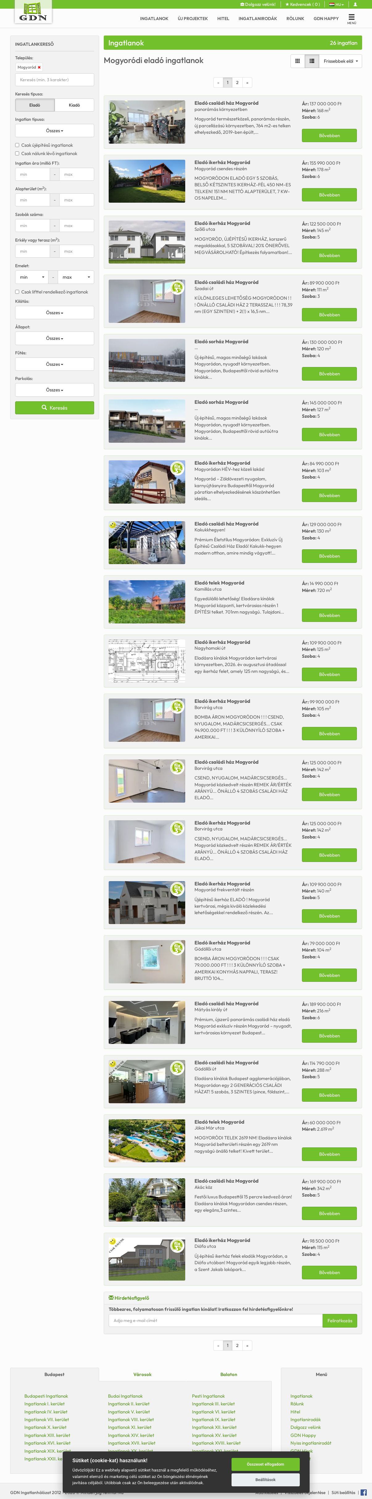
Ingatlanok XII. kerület (214, 1427)
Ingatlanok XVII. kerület (132, 1443)
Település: (24, 58)
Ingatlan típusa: (30, 119)
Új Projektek (193, 18)
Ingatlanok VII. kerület (46, 1419)
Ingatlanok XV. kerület (214, 1435)
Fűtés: (21, 353)
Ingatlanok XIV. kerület (131, 1435)
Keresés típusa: (29, 94)
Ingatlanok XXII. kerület (48, 1459)
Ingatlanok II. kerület (129, 1404)
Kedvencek (303, 4)
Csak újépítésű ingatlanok (44, 145)
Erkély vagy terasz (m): (37, 240)
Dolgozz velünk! (258, 4)
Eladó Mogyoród (226, 103)
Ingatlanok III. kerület (213, 1404)
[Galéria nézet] (297, 61)
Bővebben (329, 135)
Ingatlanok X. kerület (45, 1427)
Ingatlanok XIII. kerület (47, 1435)
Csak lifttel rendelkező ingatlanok (51, 292)
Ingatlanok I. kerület (44, 1404)
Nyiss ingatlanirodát (311, 1443)
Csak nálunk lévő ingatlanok (46, 153)
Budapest (54, 1374)
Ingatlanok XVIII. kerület (216, 1443)
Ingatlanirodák (258, 18)
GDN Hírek (301, 1451)
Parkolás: (24, 378)
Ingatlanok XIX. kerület (47, 1451)
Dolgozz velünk (305, 1427)
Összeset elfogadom (265, 1464)
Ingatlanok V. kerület (129, 1412)
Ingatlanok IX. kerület (214, 1419)
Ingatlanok (154, 18)
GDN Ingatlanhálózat (31, 1492)
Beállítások (265, 1479)
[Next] (247, 82)
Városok (142, 1374)
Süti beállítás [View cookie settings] (343, 1492)
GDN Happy (326, 18)
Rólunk (295, 18)
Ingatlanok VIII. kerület (131, 1419)
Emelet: (22, 265)
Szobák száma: (29, 214)
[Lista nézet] (312, 61)
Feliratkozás (340, 1321)
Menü (321, 1374)
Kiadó (74, 105)
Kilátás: (22, 301)
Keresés (54, 407)
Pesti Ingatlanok (208, 1396)
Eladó (34, 105)
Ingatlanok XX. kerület (130, 1451)
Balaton (228, 1374)
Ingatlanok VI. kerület (214, 1412)
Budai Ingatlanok (125, 1396)
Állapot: (22, 327)
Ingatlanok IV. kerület (46, 1412)
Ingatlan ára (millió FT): (37, 163)
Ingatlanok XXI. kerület (215, 1451)
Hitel (223, 18)
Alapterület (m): (31, 189)
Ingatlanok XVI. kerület (47, 1443)
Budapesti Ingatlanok (46, 1396)
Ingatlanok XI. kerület (130, 1427)
